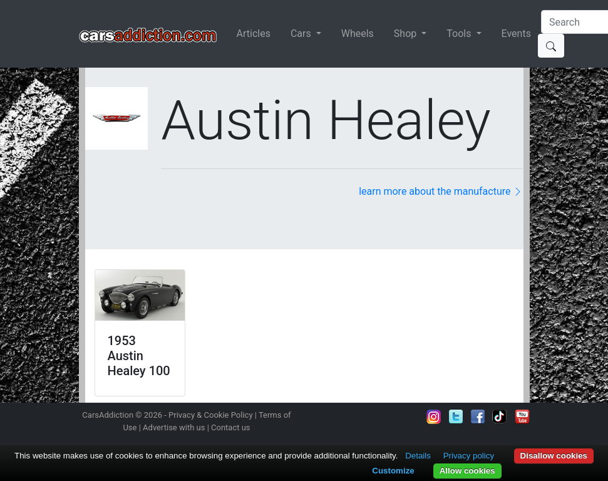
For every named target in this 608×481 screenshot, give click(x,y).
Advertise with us (174, 427)
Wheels (357, 33)
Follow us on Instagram (433, 416)
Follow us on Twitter (455, 416)
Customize (393, 470)
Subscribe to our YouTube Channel (522, 416)
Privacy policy (468, 455)
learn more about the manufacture (441, 191)
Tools (459, 33)
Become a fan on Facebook (477, 416)
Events (516, 33)
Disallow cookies (553, 455)
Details (418, 455)
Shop (406, 33)
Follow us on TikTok (499, 416)
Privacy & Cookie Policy (210, 415)
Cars (302, 33)
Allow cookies (467, 470)
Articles (254, 33)
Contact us (230, 427)
